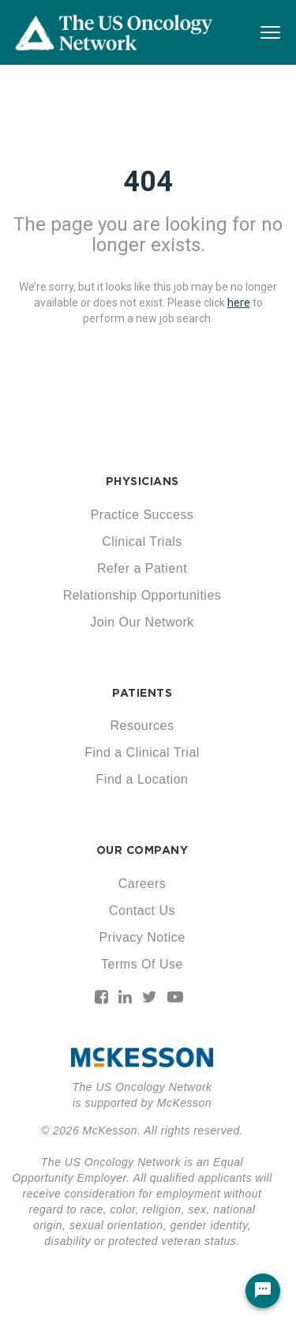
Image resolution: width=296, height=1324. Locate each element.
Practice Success (142, 514)
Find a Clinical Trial (142, 752)
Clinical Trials (142, 541)
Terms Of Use (142, 964)
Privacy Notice (142, 937)
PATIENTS (142, 692)
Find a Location (142, 779)
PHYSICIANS (142, 481)
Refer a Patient (142, 568)
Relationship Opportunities (142, 595)
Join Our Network (142, 622)
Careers (142, 883)
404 (148, 181)
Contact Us (142, 910)
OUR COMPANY (142, 850)
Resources (142, 725)
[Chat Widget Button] (262, 1290)
